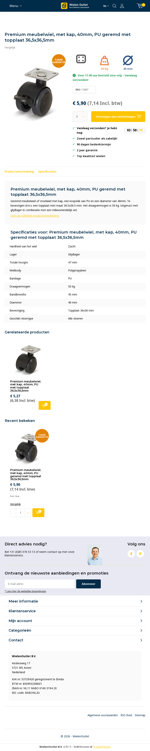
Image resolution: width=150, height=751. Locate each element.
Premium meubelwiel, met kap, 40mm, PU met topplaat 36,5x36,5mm (25, 386)
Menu (14, 6)
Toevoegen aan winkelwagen (45, 405)
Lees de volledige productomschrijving (35, 216)
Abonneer (88, 583)
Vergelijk (10, 47)
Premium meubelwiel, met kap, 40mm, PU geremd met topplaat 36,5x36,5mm (25, 474)
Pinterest (140, 553)
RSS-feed (126, 715)
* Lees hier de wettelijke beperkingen (25, 591)
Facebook (131, 553)
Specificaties (47, 171)
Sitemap (140, 715)
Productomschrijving (19, 171)
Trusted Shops (102, 746)
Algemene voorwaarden (103, 715)
